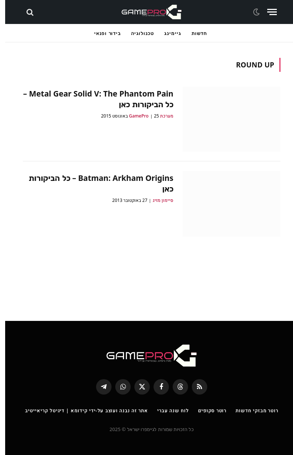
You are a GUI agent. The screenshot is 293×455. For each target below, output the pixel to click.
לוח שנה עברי (168, 410)
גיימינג (167, 33)
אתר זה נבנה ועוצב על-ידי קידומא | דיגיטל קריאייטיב (81, 410)
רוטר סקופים (207, 410)
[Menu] (267, 12)
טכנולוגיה (137, 33)
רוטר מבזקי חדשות (251, 410)
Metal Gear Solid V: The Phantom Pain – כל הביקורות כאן (93, 98)
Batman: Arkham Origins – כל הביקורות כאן (96, 183)
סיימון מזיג (158, 200)
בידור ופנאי (102, 33)
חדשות (194, 33)
